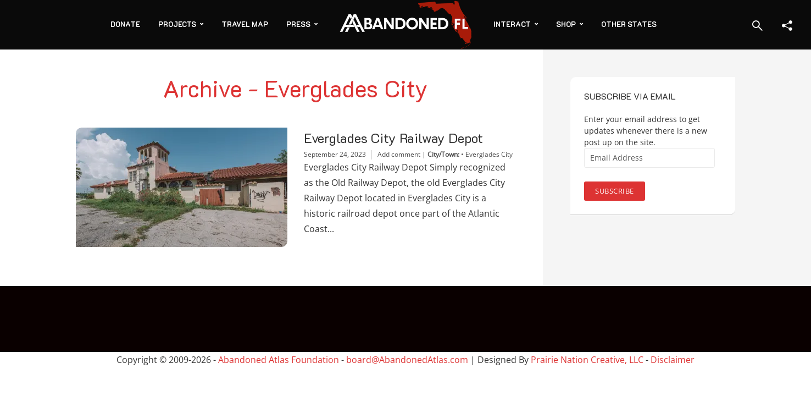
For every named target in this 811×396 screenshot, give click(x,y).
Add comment (398, 154)
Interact (512, 24)
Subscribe (614, 191)
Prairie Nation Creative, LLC (588, 360)
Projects (177, 24)
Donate (125, 24)
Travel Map (244, 24)
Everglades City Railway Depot (393, 138)
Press (298, 24)
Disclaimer (673, 360)
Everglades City (489, 154)
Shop (566, 24)
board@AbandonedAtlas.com (407, 360)
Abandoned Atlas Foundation (278, 360)
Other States (629, 24)
